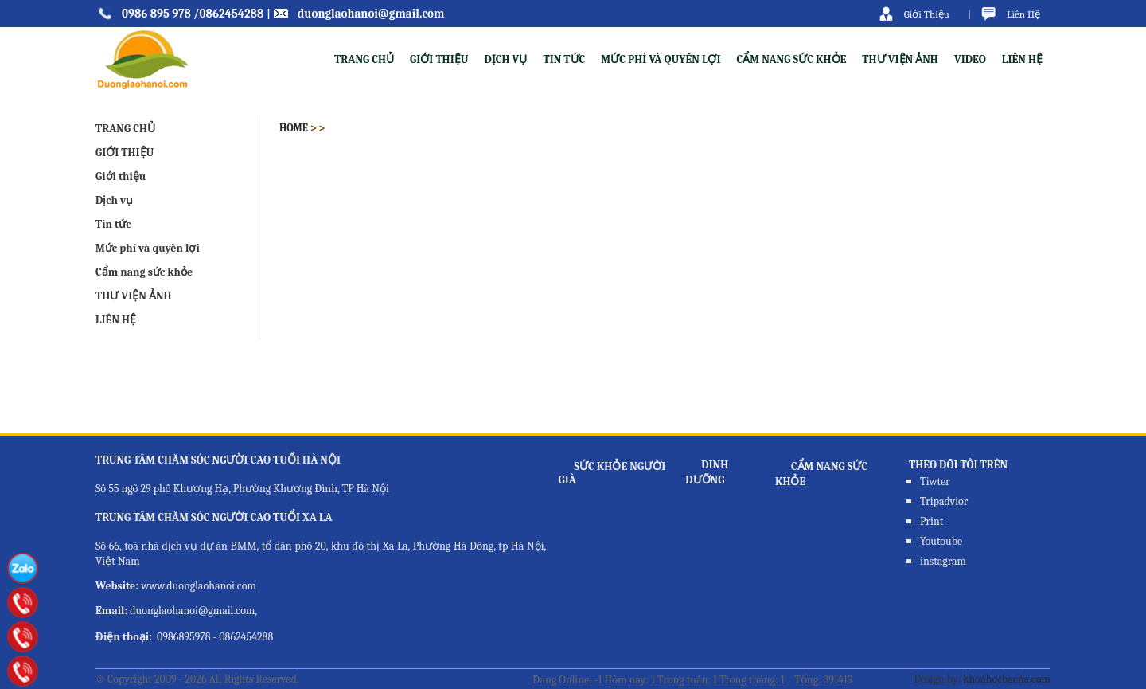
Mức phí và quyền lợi (660, 59)
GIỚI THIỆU (125, 152)
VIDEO (970, 59)
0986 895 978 (156, 13)
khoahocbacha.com (1006, 679)
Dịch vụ (505, 59)
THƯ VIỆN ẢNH (900, 59)
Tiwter (935, 481)
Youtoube (941, 541)
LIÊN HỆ (1022, 59)
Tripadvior (944, 501)
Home (293, 128)
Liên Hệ (1023, 14)
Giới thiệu (439, 59)
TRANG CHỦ (364, 59)
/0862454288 (228, 13)
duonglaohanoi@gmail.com (371, 13)
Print (931, 521)
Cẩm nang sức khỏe (792, 59)
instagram (943, 561)
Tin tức (564, 59)
